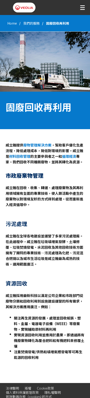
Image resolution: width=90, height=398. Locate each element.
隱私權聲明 (52, 392)
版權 (28, 388)
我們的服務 (31, 23)
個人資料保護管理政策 (22, 392)
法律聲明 (12, 388)
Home (12, 23)
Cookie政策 (45, 388)
